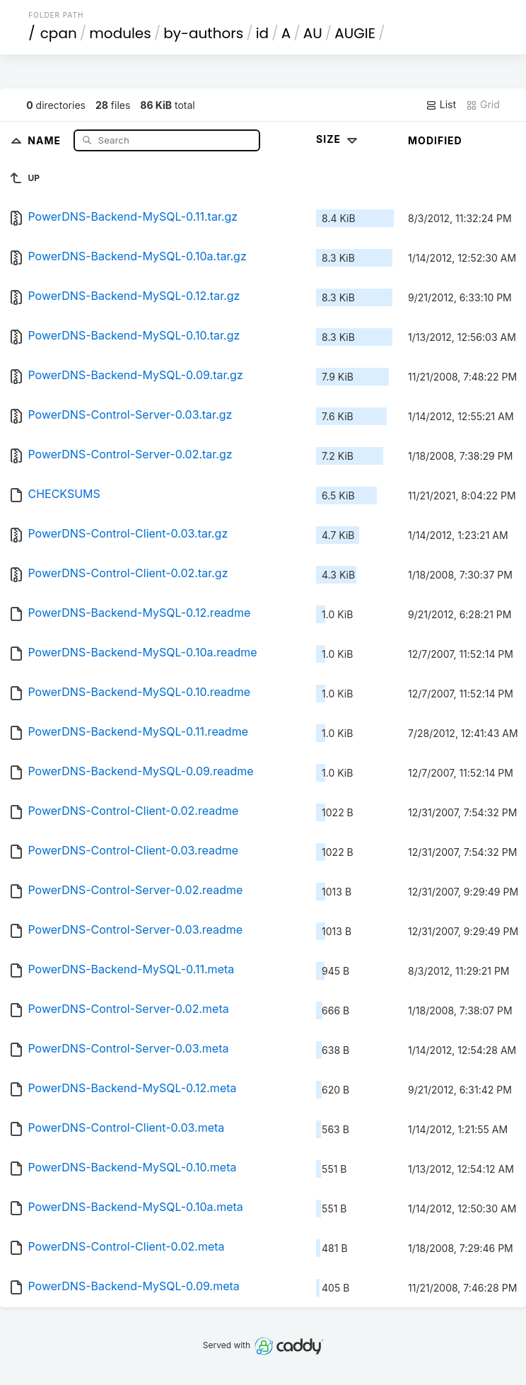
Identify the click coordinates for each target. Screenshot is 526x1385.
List (441, 104)
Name (46, 140)
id (262, 33)
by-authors (203, 33)
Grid (483, 104)
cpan (58, 33)
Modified (435, 140)
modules (120, 33)
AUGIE (354, 33)
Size (338, 139)
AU (312, 33)
